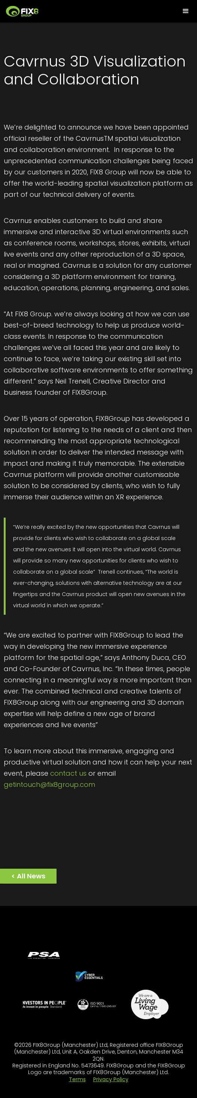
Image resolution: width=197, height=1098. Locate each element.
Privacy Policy (110, 1079)
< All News (28, 876)
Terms (77, 1079)
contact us (68, 773)
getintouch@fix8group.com (49, 784)
